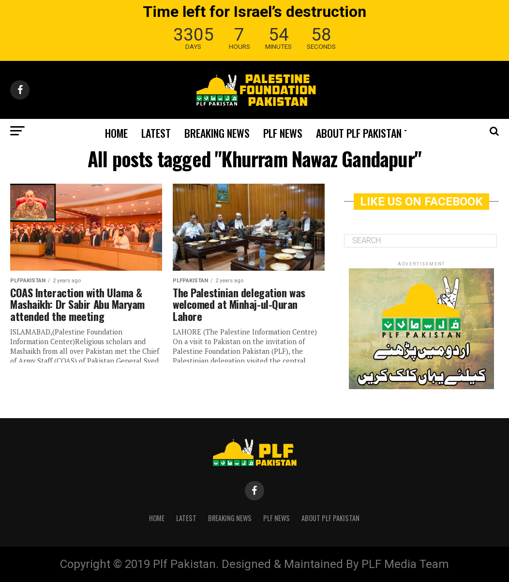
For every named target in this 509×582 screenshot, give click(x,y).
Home (116, 133)
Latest (156, 133)
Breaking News (217, 133)
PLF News (282, 133)
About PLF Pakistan (359, 133)
